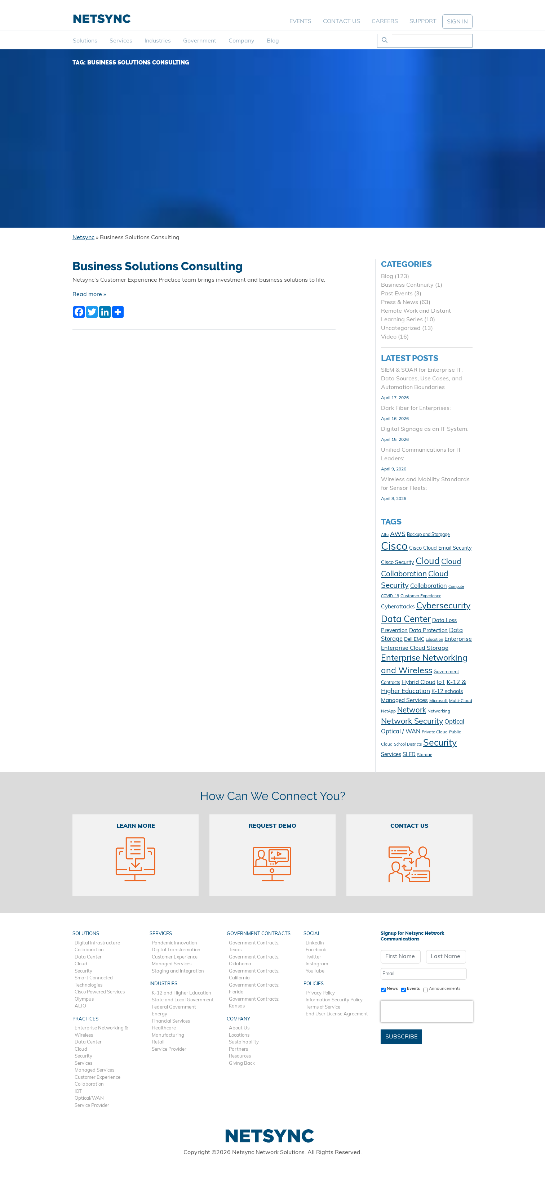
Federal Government (174, 1007)
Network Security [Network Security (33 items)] (412, 721)
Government (199, 41)
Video (388, 337)
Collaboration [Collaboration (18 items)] (428, 586)
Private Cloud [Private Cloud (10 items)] (435, 732)
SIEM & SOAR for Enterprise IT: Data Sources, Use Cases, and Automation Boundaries (422, 378)
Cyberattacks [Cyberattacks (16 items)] (398, 607)
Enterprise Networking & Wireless (101, 1032)
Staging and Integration (178, 971)
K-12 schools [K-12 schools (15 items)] (447, 691)
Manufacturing (168, 1035)
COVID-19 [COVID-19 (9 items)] (390, 596)
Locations (239, 1035)
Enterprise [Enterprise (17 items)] (458, 639)
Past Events (397, 294)
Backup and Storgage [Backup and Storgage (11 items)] (428, 535)
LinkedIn (315, 943)
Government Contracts (259, 933)
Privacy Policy (320, 993)
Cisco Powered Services (100, 992)
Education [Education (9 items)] (434, 640)
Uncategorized (401, 328)
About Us (239, 1028)
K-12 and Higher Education (181, 993)
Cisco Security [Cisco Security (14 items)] (397, 563)
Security (83, 971)
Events (300, 21)
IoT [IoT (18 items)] (441, 682)
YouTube (315, 971)
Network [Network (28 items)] (411, 710)
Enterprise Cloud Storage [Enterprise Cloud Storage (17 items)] (414, 648)
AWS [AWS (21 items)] (398, 534)
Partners (238, 1049)
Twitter (313, 957)
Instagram (317, 964)
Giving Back (242, 1063)
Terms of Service (323, 1007)
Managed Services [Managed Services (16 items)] (404, 700)
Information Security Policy (334, 1000)
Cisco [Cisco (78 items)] (394, 547)
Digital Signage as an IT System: (425, 429)
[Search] (432, 41)
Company (241, 41)
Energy (159, 1014)
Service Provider (92, 1105)
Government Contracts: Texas (254, 947)
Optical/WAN (89, 1098)
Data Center (88, 957)
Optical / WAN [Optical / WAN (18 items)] (400, 732)
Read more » (89, 295)
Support (423, 21)
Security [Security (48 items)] (440, 743)
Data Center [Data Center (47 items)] (406, 619)
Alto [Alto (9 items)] (385, 535)
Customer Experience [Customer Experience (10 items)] (420, 596)
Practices (85, 1019)
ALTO (80, 1006)
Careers (385, 21)
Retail (158, 1042)
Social (311, 933)
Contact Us (341, 21)
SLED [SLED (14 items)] (409, 754)
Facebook (316, 950)
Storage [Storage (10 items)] (424, 755)
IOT (78, 1091)
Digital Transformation (176, 950)
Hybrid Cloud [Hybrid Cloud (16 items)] (418, 682)
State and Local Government (183, 1000)
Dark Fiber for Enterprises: (416, 408)
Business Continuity (407, 285)
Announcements (445, 989)
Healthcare (164, 1028)
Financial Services (171, 1021)
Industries (158, 41)
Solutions (85, 41)
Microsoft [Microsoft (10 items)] (438, 701)
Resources (240, 1056)
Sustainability (244, 1042)
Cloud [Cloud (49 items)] (428, 561)
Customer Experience (97, 1077)
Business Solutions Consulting (157, 266)
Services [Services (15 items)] (391, 754)
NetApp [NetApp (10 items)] (388, 711)
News (392, 989)
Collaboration (89, 950)
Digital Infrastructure (97, 943)
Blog (273, 41)
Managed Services (94, 1070)
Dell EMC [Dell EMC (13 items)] (414, 639)
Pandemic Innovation (174, 943)
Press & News (399, 302)
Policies (313, 984)
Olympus (84, 999)
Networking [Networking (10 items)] (438, 711)
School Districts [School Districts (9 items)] (408, 745)
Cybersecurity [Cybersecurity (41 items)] (443, 606)
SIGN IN (457, 22)
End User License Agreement (337, 1014)
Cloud (81, 964)
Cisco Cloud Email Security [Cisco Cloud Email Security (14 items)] (440, 548)
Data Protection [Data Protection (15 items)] (428, 631)
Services (121, 41)
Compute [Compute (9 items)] (456, 587)
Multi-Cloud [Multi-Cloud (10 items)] (460, 701)
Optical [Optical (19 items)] (454, 722)
